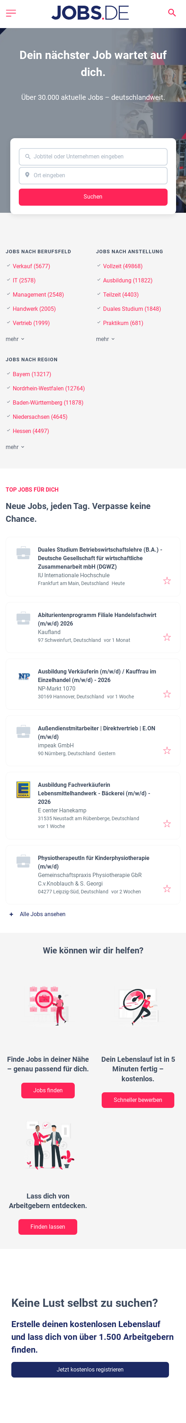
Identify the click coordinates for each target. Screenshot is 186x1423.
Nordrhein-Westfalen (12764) (49, 388)
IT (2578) (24, 280)
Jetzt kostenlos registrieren (90, 1369)
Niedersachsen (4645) (40, 416)
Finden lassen (47, 1226)
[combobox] (93, 157)
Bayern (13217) (32, 374)
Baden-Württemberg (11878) (48, 402)
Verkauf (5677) (31, 266)
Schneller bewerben (138, 1100)
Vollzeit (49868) (123, 266)
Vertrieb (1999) (31, 323)
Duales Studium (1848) (132, 308)
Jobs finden (48, 1090)
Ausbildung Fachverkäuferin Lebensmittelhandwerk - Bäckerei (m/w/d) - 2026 (94, 793)
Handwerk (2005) (34, 308)
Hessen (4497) (31, 431)
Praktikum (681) (123, 323)
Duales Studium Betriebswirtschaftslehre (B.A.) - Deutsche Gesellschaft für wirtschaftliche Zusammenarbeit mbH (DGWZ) (100, 558)
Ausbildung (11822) (128, 280)
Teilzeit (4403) (121, 294)
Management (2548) (38, 294)
